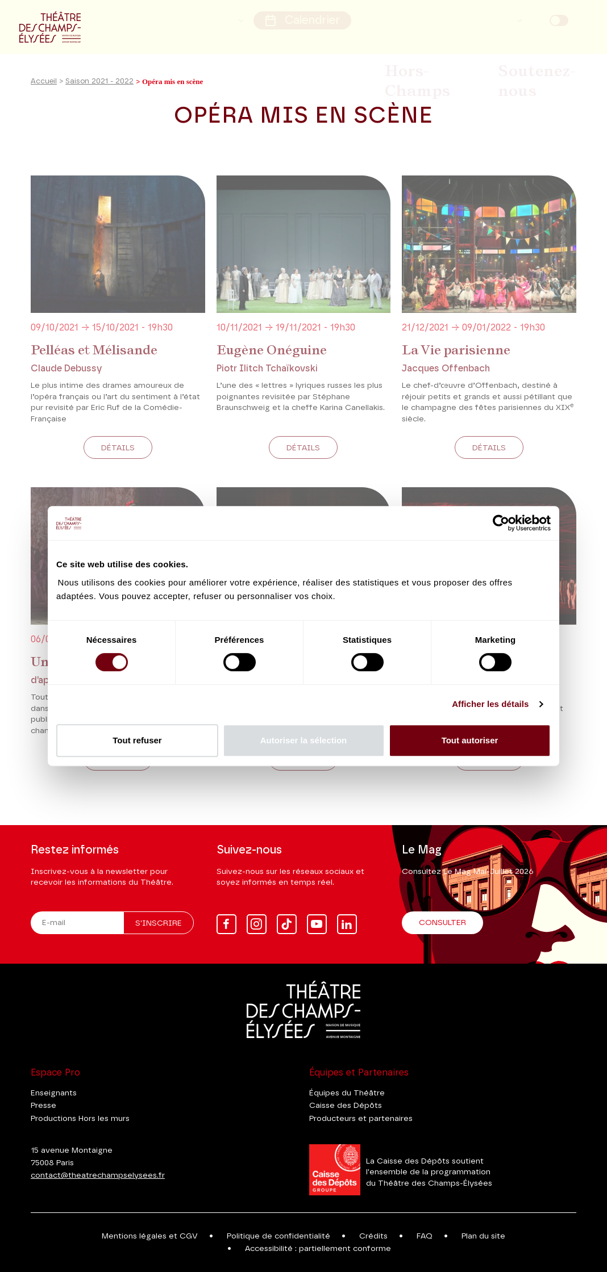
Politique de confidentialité (278, 1236)
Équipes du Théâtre (347, 1093)
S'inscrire (158, 923)
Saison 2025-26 (259, 56)
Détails (118, 462)
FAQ (425, 1236)
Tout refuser (137, 740)
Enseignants (54, 1093)
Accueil (44, 95)
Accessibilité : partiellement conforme (318, 1249)
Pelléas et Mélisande (94, 364)
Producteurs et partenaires (361, 1119)
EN (580, 18)
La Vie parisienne (456, 364)
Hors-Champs (449, 56)
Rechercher (398, 18)
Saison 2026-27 (162, 56)
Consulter (442, 923)
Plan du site (483, 1236)
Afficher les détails (490, 704)
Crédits (373, 1236)
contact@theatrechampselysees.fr (98, 1175)
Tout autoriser (470, 740)
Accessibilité (221, 18)
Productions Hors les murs (80, 1119)
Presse (43, 1106)
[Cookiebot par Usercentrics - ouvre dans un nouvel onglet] (501, 523)
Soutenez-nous (544, 56)
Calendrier (312, 18)
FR (538, 18)
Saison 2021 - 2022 (99, 95)
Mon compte (480, 18)
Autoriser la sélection (303, 740)
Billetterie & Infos (352, 56)
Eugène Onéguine (272, 364)
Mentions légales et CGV (150, 1236)
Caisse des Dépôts (345, 1106)
